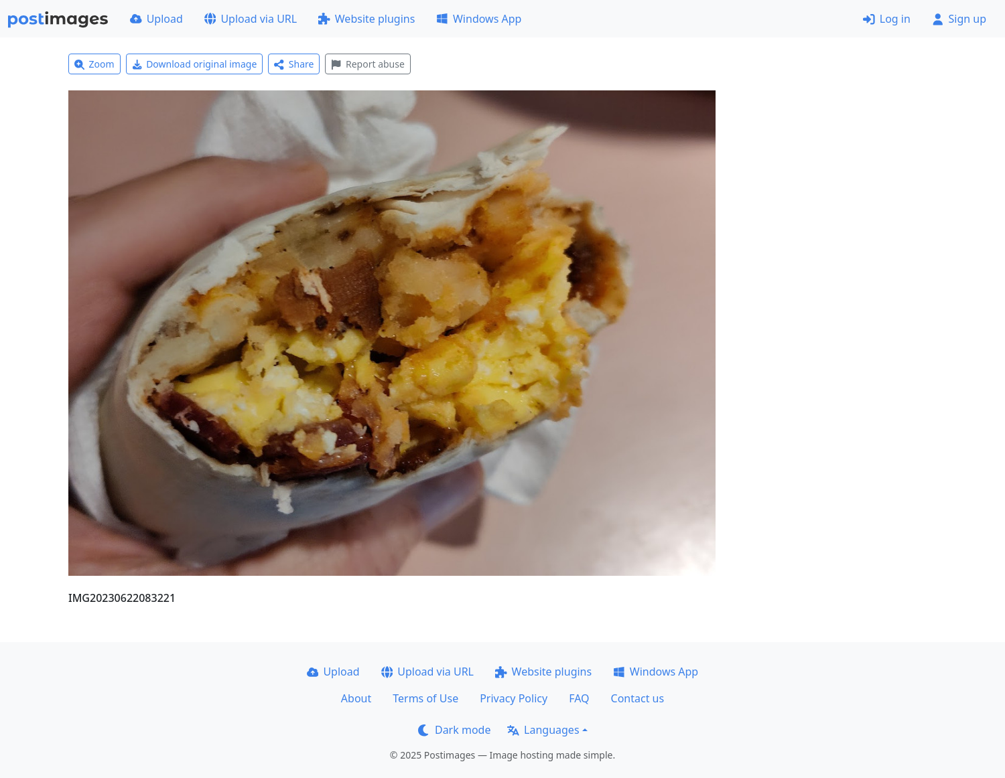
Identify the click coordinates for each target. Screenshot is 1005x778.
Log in (887, 18)
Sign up (959, 18)
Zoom (94, 64)
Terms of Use (425, 698)
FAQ (579, 698)
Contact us (638, 698)
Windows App (478, 18)
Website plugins (366, 18)
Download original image (194, 64)
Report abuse (367, 64)
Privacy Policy (513, 698)
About (356, 698)
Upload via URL (250, 18)
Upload (156, 18)
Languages (543, 729)
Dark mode (454, 729)
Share (294, 64)
